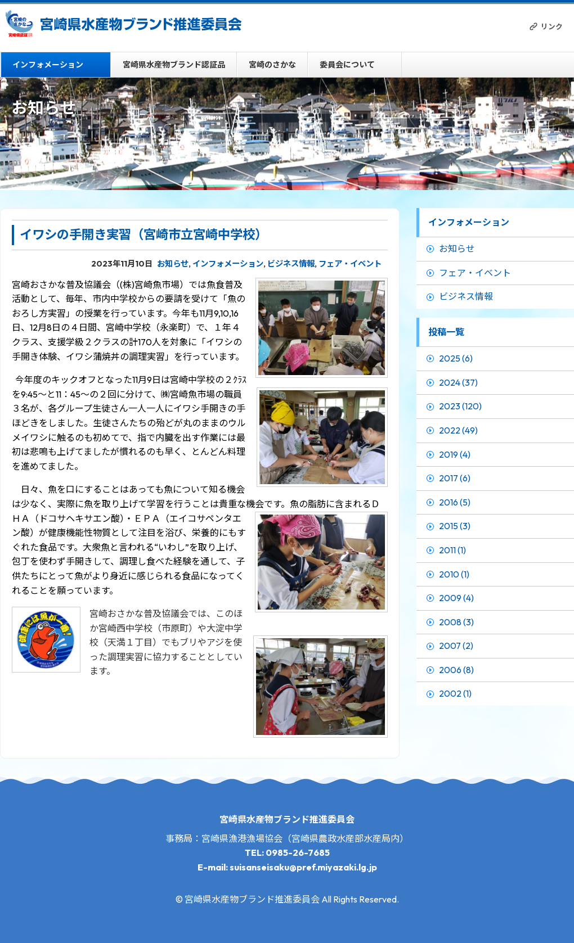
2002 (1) (455, 693)
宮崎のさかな (272, 65)
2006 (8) (456, 669)
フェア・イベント (350, 264)
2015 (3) (454, 525)
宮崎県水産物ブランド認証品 (174, 65)
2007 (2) (456, 645)
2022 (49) (458, 430)
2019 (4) (454, 454)
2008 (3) (456, 622)
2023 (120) (460, 406)
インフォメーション (47, 65)
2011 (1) (452, 550)
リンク (552, 26)
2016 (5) (454, 502)
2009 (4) (456, 597)
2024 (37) (458, 382)
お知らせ (173, 264)
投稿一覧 (446, 331)
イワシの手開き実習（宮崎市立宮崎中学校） (143, 234)
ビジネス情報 (291, 264)
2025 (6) (456, 358)
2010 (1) (454, 574)
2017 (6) (454, 478)
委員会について (347, 65)
